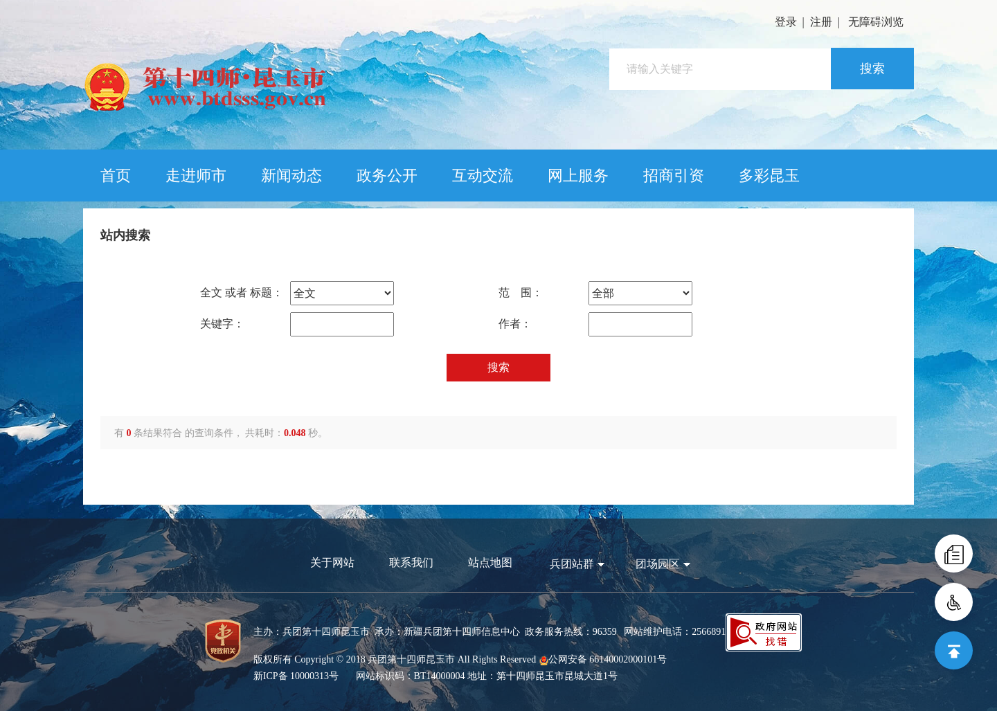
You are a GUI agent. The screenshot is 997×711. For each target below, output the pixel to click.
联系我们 (411, 562)
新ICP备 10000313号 (296, 676)
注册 (821, 22)
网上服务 (578, 175)
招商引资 (673, 175)
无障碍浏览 (876, 22)
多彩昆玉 (769, 175)
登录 (786, 22)
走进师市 (195, 175)
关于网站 (332, 562)
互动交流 (482, 175)
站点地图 (490, 562)
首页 (115, 175)
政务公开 (387, 175)
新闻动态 (291, 175)
